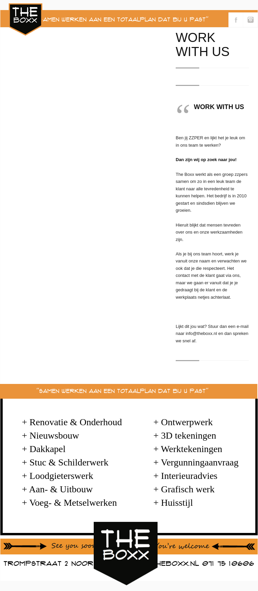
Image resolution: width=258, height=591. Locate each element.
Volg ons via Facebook (236, 19)
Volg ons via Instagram (250, 19)
